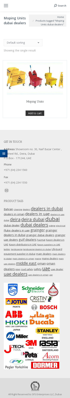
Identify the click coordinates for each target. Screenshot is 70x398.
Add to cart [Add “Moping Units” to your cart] (35, 113)
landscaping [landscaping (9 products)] (16, 249)
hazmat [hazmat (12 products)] (41, 239)
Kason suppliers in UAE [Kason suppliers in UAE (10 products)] (48, 244)
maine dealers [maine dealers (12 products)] (50, 258)
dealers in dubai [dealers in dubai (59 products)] (47, 208)
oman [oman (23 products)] (41, 263)
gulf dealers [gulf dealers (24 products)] (27, 239)
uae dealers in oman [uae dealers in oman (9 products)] (38, 275)
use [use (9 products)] (51, 275)
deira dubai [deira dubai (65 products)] (32, 219)
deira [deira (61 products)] (15, 219)
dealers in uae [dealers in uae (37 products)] (37, 213)
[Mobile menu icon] (6, 5)
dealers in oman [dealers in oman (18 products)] (14, 214)
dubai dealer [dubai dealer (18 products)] (12, 225)
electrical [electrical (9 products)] (60, 225)
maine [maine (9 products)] (38, 258)
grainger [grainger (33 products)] (37, 230)
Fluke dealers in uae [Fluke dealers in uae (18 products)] (17, 230)
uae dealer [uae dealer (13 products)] (57, 269)
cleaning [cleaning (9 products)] (18, 209)
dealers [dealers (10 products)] (26, 209)
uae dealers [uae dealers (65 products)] (15, 274)
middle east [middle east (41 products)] (26, 263)
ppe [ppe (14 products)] (17, 269)
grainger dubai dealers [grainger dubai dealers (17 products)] (40, 235)
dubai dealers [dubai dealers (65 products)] (34, 225)
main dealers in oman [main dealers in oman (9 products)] (23, 258)
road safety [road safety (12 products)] (27, 269)
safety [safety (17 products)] (37, 269)
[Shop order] (23, 42)
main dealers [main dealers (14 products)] (44, 253)
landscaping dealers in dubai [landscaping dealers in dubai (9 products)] (37, 249)
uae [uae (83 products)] (46, 268)
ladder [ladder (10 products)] (7, 249)
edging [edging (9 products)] (52, 225)
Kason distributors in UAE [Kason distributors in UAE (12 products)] (23, 244)
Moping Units (35, 101)
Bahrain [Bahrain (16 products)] (8, 209)
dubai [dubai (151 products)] (52, 219)
